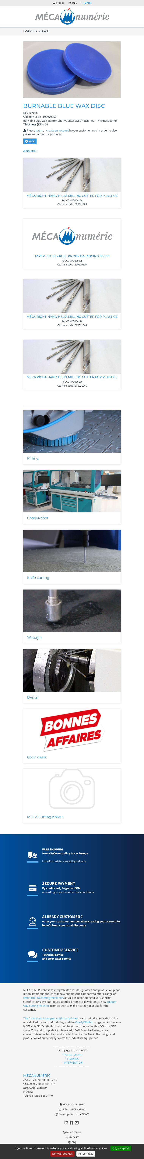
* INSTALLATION (72, 1055)
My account (72, 1132)
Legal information (72, 1109)
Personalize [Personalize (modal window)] (85, 1154)
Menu (86, 3)
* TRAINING (72, 1059)
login (39, 130)
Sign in (58, 3)
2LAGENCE (83, 1114)
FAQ (72, 1142)
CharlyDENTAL (84, 1022)
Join (72, 3)
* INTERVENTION (72, 1063)
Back (30, 141)
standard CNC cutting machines (43, 998)
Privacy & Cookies (72, 1104)
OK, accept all (120, 1148)
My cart (72, 1137)
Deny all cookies (62, 1154)
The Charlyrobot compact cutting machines (50, 1018)
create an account (57, 130)
